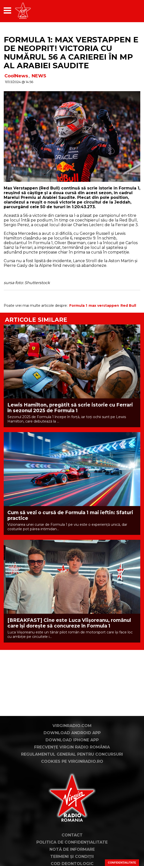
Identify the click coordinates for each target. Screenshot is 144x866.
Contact (72, 835)
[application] (128, 10)
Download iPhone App (72, 740)
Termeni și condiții (72, 856)
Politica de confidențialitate (72, 842)
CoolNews (16, 76)
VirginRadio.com (72, 725)
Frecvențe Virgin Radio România (72, 747)
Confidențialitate (122, 862)
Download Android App (72, 732)
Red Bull (128, 305)
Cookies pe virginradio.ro (72, 761)
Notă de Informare (72, 849)
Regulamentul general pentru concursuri (72, 754)
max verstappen (104, 305)
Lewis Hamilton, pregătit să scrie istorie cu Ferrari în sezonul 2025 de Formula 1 (70, 407)
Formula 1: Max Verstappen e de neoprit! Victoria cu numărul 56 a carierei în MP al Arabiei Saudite (71, 52)
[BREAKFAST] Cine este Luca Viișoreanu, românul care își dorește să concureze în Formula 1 (69, 623)
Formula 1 (78, 305)
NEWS (39, 76)
